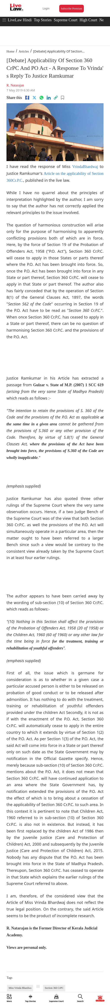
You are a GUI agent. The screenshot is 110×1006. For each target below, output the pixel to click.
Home (10, 51)
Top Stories (42, 20)
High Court (88, 20)
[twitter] (34, 98)
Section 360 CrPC (54, 987)
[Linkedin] (49, 98)
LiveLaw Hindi (20, 20)
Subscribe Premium (71, 8)
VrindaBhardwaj (85, 167)
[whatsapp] (41, 98)
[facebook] (27, 98)
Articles (24, 51)
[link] (56, 98)
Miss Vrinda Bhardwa (20, 987)
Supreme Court (66, 20)
